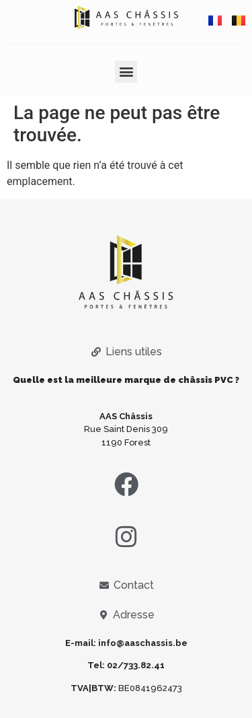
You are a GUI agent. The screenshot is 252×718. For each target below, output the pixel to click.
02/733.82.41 (136, 665)
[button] (126, 72)
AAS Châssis (126, 416)
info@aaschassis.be (142, 643)
